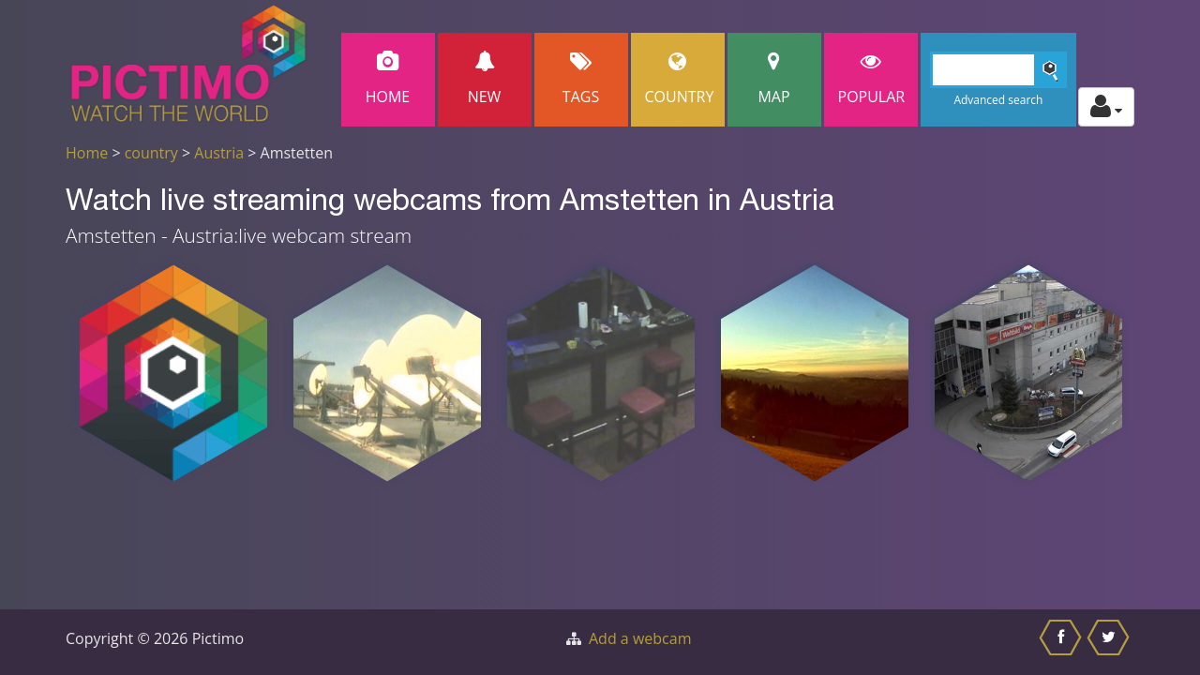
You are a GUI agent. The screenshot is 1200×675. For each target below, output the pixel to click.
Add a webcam (640, 638)
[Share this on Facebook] (1063, 642)
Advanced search (997, 100)
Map (774, 79)
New (485, 79)
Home (388, 79)
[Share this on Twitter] (1110, 642)
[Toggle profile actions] (1106, 107)
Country (679, 79)
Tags (581, 79)
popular (872, 79)
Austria (219, 152)
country (151, 152)
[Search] (999, 70)
